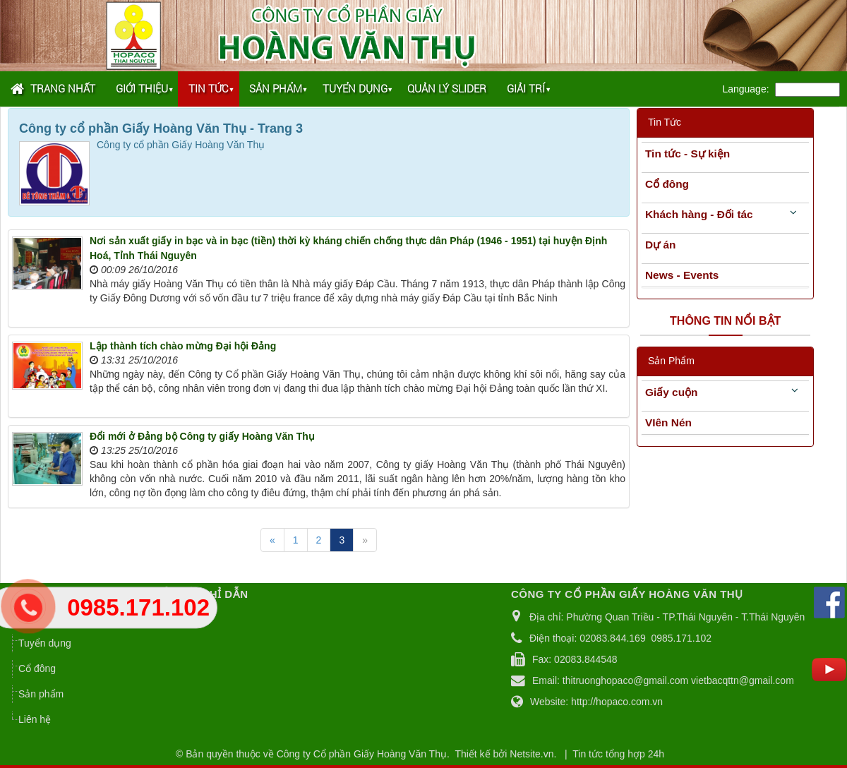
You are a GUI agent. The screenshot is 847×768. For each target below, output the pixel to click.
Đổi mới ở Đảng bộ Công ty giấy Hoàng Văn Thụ (202, 436)
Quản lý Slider (446, 89)
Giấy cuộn (671, 392)
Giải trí (526, 89)
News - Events (682, 275)
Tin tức (208, 89)
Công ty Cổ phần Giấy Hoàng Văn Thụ (362, 754)
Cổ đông (667, 184)
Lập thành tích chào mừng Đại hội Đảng (183, 346)
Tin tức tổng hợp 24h (618, 754)
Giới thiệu (142, 89)
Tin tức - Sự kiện (687, 154)
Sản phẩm (275, 89)
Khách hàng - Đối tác (699, 214)
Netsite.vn (531, 754)
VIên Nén (668, 422)
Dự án (660, 245)
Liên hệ (34, 719)
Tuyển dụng (355, 89)
